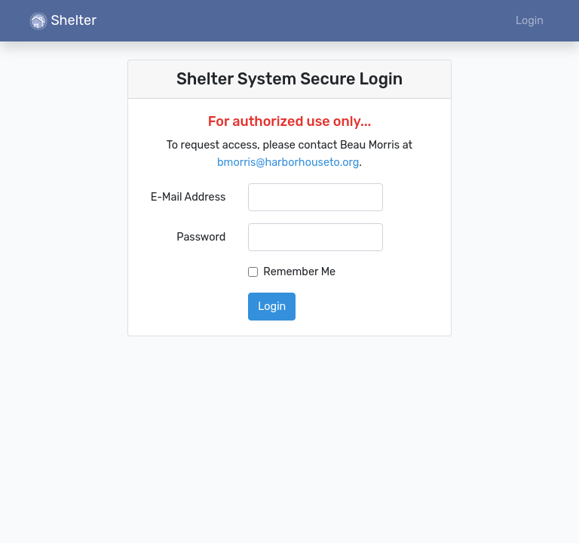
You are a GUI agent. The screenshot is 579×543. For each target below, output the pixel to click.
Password (200, 237)
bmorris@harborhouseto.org (288, 162)
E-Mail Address (188, 197)
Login (530, 20)
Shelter (62, 21)
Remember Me (299, 271)
